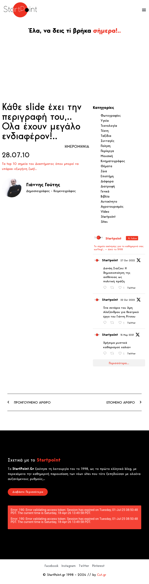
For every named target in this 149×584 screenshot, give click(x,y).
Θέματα (106, 166)
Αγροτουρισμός (112, 206)
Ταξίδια (106, 136)
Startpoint (108, 217)
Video (105, 211)
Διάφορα (107, 181)
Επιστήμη (107, 176)
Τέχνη (105, 131)
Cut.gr (101, 575)
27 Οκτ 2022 (127, 260)
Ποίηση (106, 146)
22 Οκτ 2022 (127, 299)
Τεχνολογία (109, 126)
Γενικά (105, 191)
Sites (104, 222)
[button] (144, 10)
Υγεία (105, 120)
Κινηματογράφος (113, 161)
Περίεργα (107, 151)
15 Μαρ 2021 (127, 334)
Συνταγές (107, 141)
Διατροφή (108, 186)
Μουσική (107, 156)
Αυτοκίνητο (109, 201)
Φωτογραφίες (111, 115)
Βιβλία (105, 196)
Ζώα (104, 171)
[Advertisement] (74, 70)
